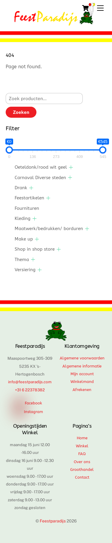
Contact (82, 477)
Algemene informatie (82, 366)
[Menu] (100, 8)
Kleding (22, 218)
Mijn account (82, 374)
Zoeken (21, 112)
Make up (24, 239)
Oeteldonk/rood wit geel (41, 167)
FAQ (82, 454)
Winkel (82, 446)
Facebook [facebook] (29, 403)
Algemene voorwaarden (82, 358)
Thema (22, 259)
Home (82, 438)
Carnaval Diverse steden (40, 177)
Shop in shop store (35, 249)
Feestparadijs (53, 521)
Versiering (25, 269)
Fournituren (27, 208)
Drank (21, 187)
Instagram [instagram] (29, 411)
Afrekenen (82, 389)
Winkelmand (82, 381)
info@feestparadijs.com (30, 381)
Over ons (82, 462)
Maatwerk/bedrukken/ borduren (49, 228)
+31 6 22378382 (30, 389)
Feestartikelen (29, 198)
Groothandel (82, 469)
